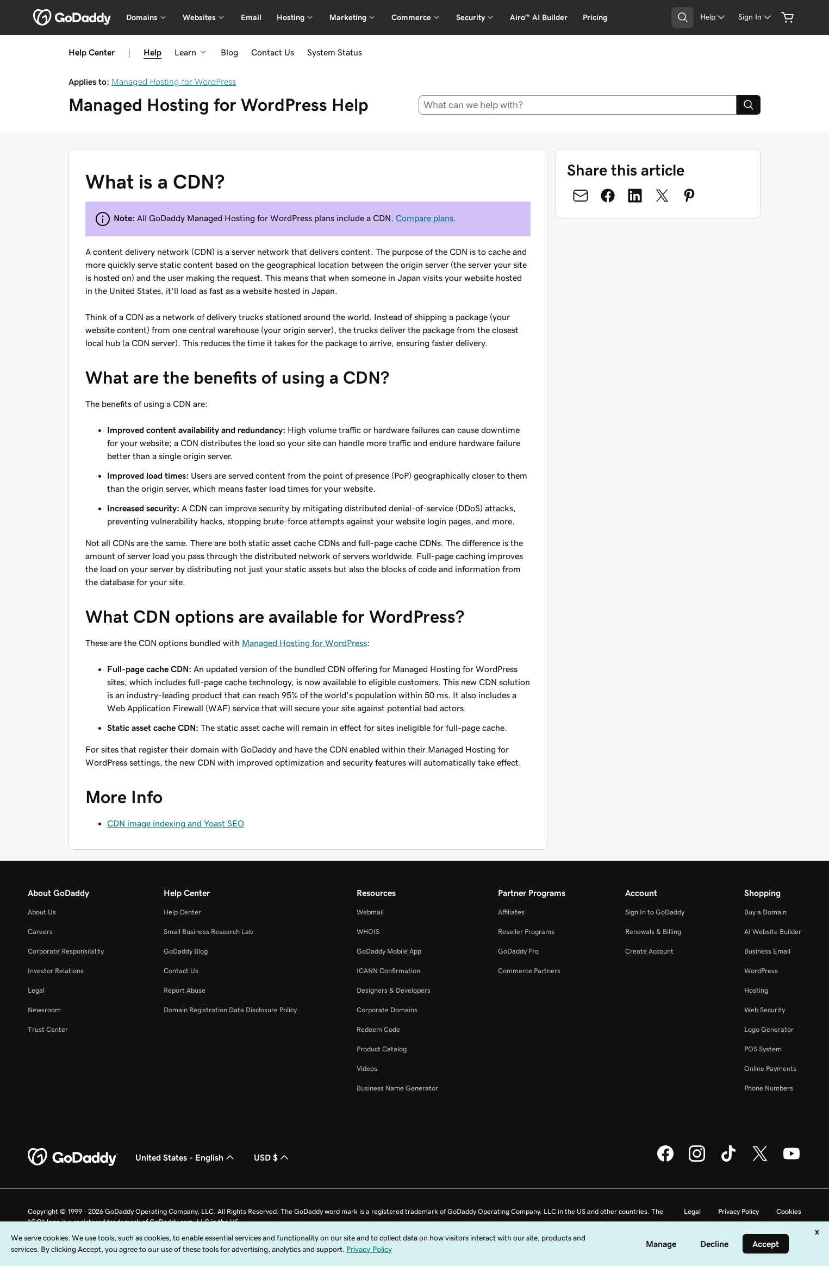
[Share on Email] (580, 195)
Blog (229, 52)
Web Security (764, 1009)
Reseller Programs (526, 931)
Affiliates (511, 912)
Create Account (649, 951)
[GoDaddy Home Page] (73, 1157)
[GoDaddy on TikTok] (728, 1160)
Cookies (788, 1211)
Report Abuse (184, 990)
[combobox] (577, 105)
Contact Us (272, 52)
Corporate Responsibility (66, 951)
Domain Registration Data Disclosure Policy (230, 1009)
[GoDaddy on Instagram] (697, 1160)
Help (152, 52)
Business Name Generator (397, 1088)
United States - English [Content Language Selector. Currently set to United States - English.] (185, 1157)
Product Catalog (382, 1048)
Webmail (370, 912)
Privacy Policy (738, 1211)
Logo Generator (769, 1029)
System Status (334, 52)
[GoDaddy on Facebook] (665, 1160)
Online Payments (770, 1068)
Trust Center (48, 1029)
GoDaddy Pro (518, 951)
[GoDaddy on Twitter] (760, 1160)
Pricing (595, 17)
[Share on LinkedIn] (635, 195)
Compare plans (424, 218)
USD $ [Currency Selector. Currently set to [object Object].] (272, 1157)
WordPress (761, 970)
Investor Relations (56, 970)
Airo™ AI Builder (539, 17)
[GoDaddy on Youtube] (791, 1160)
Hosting (756, 990)
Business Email (767, 951)
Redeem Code (378, 1029)
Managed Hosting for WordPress (173, 81)
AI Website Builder (772, 931)
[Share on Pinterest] (689, 195)
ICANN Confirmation (388, 970)
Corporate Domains (387, 1009)
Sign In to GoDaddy (654, 912)
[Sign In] (755, 17)
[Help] (713, 17)
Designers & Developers (394, 990)
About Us (42, 912)
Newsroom (44, 1009)
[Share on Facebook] (607, 195)
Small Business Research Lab (208, 931)
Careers (40, 931)
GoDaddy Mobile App (389, 951)
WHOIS (368, 931)
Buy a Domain (765, 912)
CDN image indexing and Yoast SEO (175, 823)
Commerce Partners (529, 970)
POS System (763, 1048)
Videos (367, 1068)
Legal (36, 990)
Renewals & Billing (653, 931)
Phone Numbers (768, 1088)
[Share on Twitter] (662, 195)
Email (251, 17)
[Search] (749, 105)
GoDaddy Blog (186, 951)
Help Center (182, 912)
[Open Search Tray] (682, 17)
